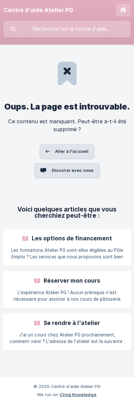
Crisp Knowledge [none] (78, 394)
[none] (38, 10)
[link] (67, 247)
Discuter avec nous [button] (73, 170)
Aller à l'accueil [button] (72, 151)
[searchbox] (67, 29)
